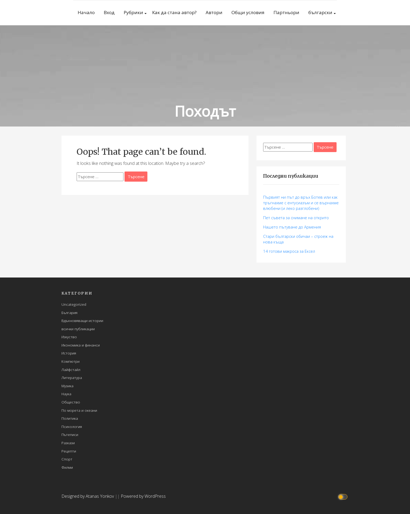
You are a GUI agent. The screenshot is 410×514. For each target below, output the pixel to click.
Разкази (68, 442)
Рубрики (133, 12)
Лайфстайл (70, 369)
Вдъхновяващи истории (82, 320)
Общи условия (247, 12)
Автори (214, 12)
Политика (69, 418)
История (68, 353)
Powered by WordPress (143, 496)
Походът (205, 111)
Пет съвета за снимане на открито (296, 217)
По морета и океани (79, 410)
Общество (70, 402)
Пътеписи (69, 434)
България (69, 312)
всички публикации (78, 328)
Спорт (66, 459)
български (320, 12)
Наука (66, 393)
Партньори (286, 12)
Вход (109, 12)
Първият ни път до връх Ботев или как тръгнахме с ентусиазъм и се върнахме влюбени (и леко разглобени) (301, 202)
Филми (67, 467)
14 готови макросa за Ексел (289, 251)
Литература (71, 377)
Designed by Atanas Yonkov (88, 496)
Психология (71, 426)
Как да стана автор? (174, 12)
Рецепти (68, 451)
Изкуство (69, 336)
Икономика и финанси (80, 345)
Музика (67, 385)
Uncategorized (73, 304)
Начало (86, 12)
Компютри (70, 361)
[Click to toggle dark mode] (343, 496)
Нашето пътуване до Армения (292, 227)
